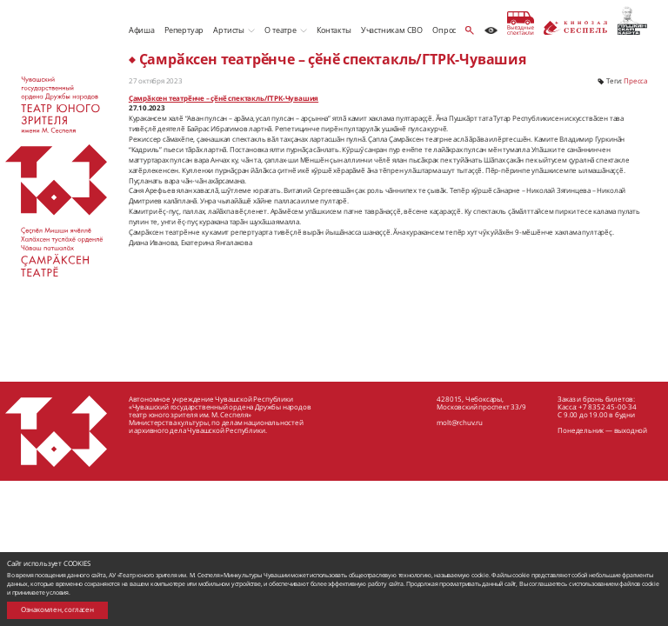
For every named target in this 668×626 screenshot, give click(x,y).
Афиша (142, 30)
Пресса (635, 81)
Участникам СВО (392, 30)
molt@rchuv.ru (459, 422)
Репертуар (184, 30)
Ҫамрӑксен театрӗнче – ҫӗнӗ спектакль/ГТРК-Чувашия (223, 98)
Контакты (334, 30)
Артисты (228, 30)
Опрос (444, 30)
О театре (280, 30)
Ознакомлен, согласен (57, 609)
